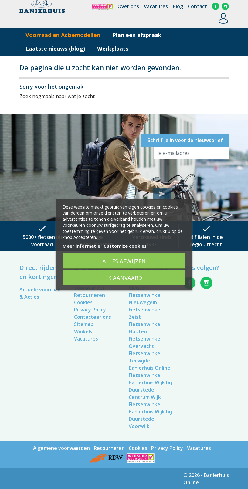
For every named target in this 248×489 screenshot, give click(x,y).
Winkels (83, 331)
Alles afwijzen (124, 261)
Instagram (225, 6)
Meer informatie (81, 246)
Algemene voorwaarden (61, 448)
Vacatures (156, 6)
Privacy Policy (90, 309)
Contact (197, 6)
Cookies (83, 302)
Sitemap (83, 324)
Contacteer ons (92, 317)
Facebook (215, 6)
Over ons (128, 6)
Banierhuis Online (149, 368)
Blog (178, 6)
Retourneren (89, 295)
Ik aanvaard (124, 277)
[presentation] (200, 173)
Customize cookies (125, 246)
